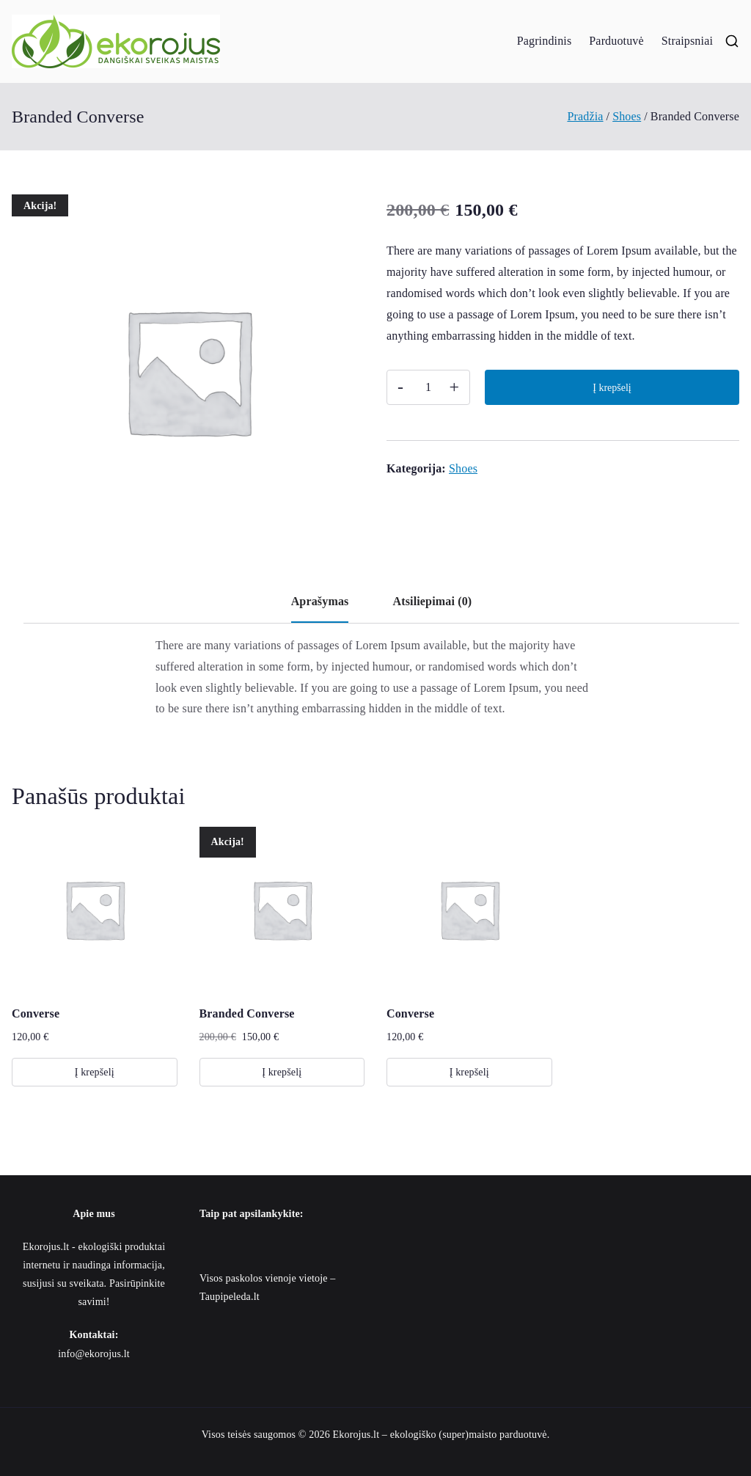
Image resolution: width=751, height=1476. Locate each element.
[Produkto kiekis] (428, 387)
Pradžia (585, 116)
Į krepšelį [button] (94, 1072)
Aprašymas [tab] (320, 601)
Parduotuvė (616, 40)
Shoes (626, 116)
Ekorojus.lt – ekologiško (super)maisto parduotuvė (440, 1434)
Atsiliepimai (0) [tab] (432, 601)
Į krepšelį (612, 387)
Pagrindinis (544, 40)
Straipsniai (687, 40)
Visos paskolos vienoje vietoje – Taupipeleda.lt (267, 1287)
